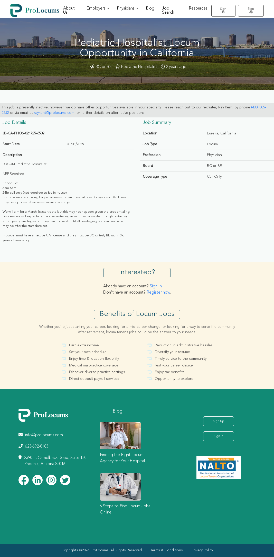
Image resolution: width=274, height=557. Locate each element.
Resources (198, 8)
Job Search (168, 10)
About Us (69, 10)
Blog (150, 8)
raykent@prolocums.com (54, 113)
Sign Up (251, 10)
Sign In (223, 10)
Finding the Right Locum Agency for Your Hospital (122, 458)
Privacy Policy (202, 550)
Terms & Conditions (167, 550)
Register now (158, 292)
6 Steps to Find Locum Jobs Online (125, 509)
